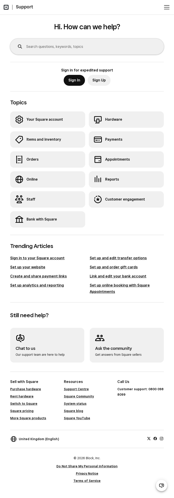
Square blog (73, 411)
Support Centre (76, 389)
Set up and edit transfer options (118, 258)
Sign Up (99, 80)
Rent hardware (22, 396)
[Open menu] (166, 7)
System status (75, 403)
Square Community (79, 396)
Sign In (74, 80)
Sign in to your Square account (37, 258)
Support (24, 7)
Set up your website (27, 267)
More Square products (28, 418)
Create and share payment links (38, 276)
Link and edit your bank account (118, 276)
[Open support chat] (161, 485)
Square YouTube (77, 418)
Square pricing (22, 411)
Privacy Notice (87, 473)
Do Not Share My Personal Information (87, 466)
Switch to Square (23, 403)
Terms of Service (87, 481)
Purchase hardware (25, 389)
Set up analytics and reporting (37, 285)
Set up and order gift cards (114, 267)
